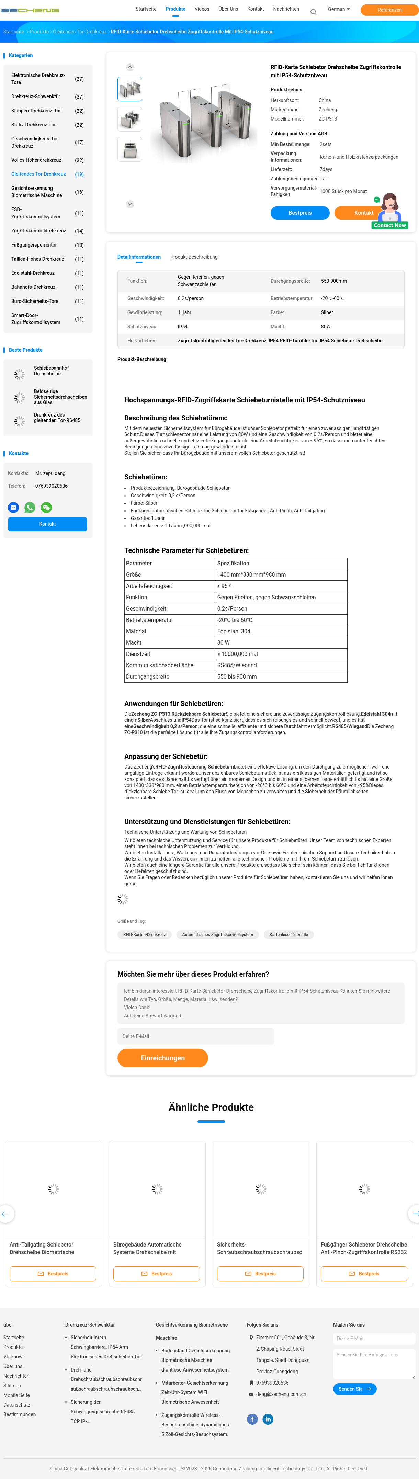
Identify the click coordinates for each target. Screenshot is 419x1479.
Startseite (13, 1337)
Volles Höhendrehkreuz (47, 160)
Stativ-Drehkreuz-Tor (47, 125)
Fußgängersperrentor (47, 245)
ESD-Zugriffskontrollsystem (47, 213)
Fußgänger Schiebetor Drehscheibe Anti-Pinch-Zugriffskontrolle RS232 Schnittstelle (364, 1252)
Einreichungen (163, 1058)
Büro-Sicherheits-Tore (47, 301)
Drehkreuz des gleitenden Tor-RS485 (57, 417)
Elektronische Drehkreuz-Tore (47, 78)
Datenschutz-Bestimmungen (19, 1409)
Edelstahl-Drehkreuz (47, 273)
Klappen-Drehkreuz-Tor (47, 110)
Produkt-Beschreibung (194, 257)
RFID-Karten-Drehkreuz (144, 934)
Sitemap (12, 1385)
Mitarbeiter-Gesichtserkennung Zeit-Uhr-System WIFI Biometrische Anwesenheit (194, 1392)
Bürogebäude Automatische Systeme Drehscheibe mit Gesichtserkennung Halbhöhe (149, 1252)
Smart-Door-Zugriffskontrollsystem (47, 318)
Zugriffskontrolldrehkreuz (47, 231)
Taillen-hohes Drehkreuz (47, 259)
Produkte (13, 1347)
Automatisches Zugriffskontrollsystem (217, 934)
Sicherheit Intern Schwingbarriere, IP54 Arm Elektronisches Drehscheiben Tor (106, 1347)
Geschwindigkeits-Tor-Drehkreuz (47, 142)
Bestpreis (300, 212)
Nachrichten (16, 1376)
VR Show (13, 1356)
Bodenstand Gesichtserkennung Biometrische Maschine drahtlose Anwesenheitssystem (195, 1360)
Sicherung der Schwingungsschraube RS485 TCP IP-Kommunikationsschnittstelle (103, 1412)
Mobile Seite (16, 1395)
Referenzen (390, 10)
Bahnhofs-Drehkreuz (47, 287)
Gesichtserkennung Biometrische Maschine (47, 191)
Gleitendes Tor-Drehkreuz (47, 174)
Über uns (12, 1366)
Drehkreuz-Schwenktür (47, 96)
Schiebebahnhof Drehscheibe (51, 370)
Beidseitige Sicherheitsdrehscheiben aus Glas (60, 397)
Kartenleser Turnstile (289, 934)
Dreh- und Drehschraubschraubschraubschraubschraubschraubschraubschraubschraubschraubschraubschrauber (106, 1380)
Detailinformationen (139, 257)
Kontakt (47, 524)
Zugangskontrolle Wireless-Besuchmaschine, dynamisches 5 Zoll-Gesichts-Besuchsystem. (195, 1424)
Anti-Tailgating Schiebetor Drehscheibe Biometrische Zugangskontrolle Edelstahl (43, 1252)
